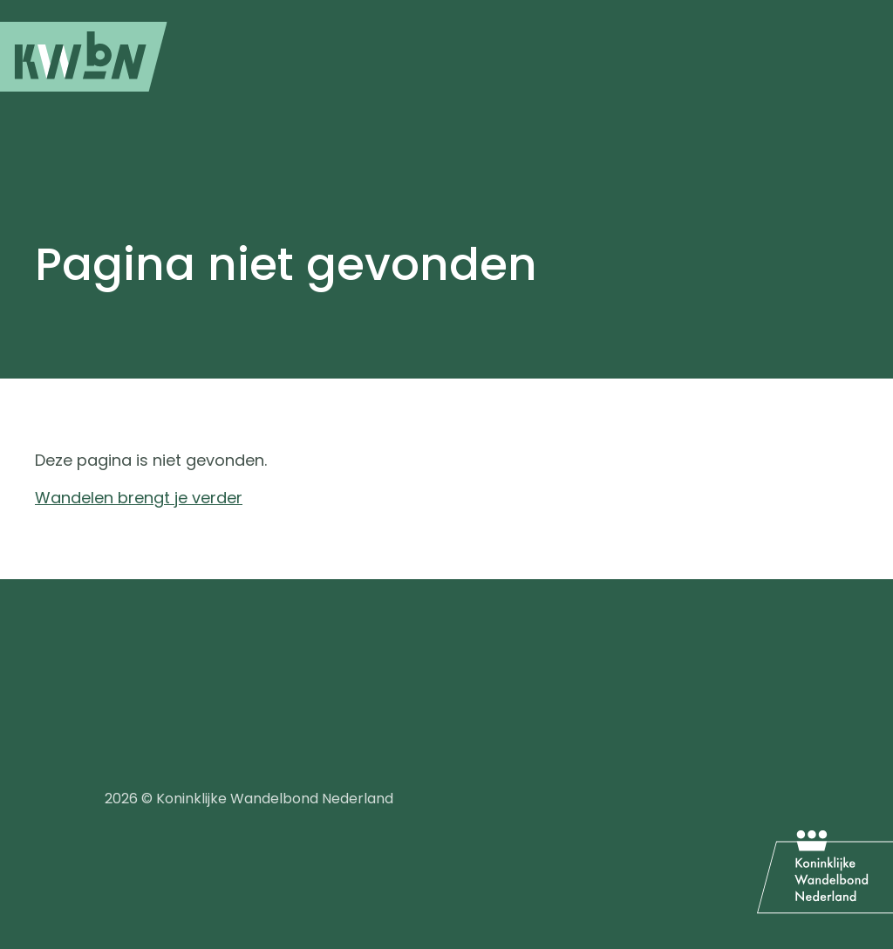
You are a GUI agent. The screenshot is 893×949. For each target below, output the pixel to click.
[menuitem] (83, 57)
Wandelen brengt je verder (138, 498)
